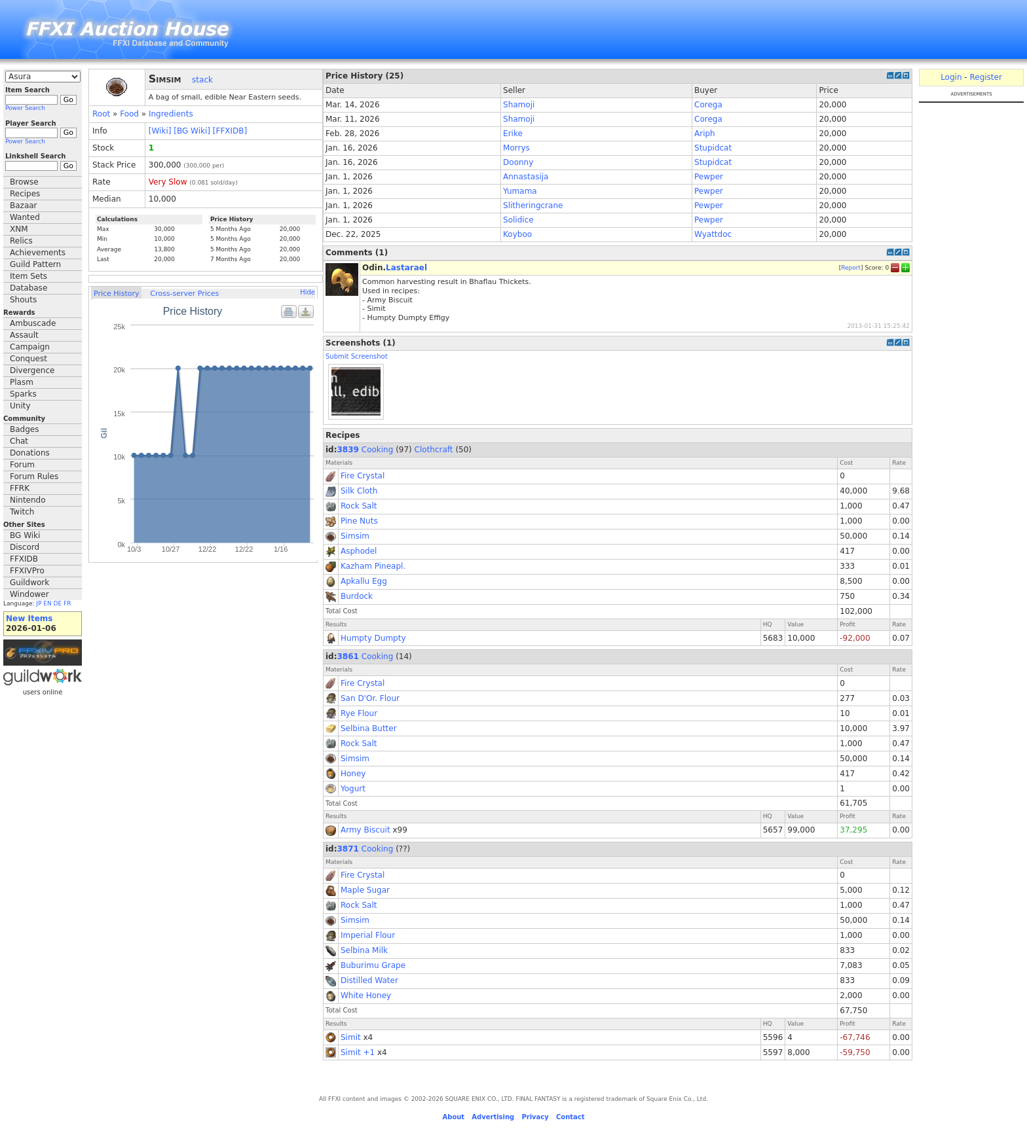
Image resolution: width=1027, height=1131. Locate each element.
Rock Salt (359, 506)
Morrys (516, 148)
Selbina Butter (369, 728)
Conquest (28, 358)
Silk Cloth (359, 490)
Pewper (708, 176)
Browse (24, 182)
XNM (19, 229)
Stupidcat (713, 148)
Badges (24, 429)
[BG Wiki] (192, 130)
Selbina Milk (364, 950)
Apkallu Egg (364, 581)
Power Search (25, 108)
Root (101, 113)
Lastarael (406, 267)
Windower (29, 594)
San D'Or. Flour (370, 698)
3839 (348, 449)
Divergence (32, 370)
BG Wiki (25, 535)
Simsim (355, 536)
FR (67, 603)
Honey (353, 773)
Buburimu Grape (373, 965)
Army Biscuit (365, 830)
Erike (513, 133)
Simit (351, 1037)
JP (38, 603)
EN (47, 603)
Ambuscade (33, 323)
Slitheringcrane (533, 205)
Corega (708, 104)
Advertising (493, 1117)
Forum (22, 464)
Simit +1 (358, 1052)
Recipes (25, 193)
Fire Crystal (362, 475)
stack (202, 79)
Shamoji (518, 104)
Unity (20, 405)
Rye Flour (359, 713)
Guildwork (29, 582)
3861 (348, 656)
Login (951, 77)
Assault (24, 335)
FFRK (19, 488)
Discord (24, 547)
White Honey (366, 995)
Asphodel (359, 551)
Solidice (518, 219)
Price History (116, 293)
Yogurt (353, 788)
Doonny (518, 162)
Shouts (23, 299)
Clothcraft (434, 449)
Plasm (21, 382)
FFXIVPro (27, 570)
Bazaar (23, 205)
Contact (570, 1117)
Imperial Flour (368, 935)
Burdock (357, 596)
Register (985, 77)
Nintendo (28, 500)
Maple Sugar (365, 890)
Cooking (378, 449)
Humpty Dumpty (373, 638)
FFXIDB (24, 559)
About (453, 1117)
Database (28, 288)
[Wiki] (160, 130)
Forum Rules (34, 476)
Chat (19, 441)
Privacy (534, 1117)
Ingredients (171, 113)
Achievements (37, 252)
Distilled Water (369, 980)
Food (129, 113)
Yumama (520, 191)
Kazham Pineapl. (373, 566)
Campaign (30, 346)
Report (851, 267)
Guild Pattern (35, 264)
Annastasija (525, 176)
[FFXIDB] (230, 130)
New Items (29, 618)
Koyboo (517, 234)
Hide (307, 292)
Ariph (704, 133)
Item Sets (28, 276)
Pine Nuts (359, 521)
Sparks (23, 394)
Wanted (25, 217)
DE (58, 603)
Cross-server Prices (184, 293)
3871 (348, 848)
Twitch (22, 511)
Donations (30, 453)
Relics (21, 240)
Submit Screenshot (357, 356)
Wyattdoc (713, 234)
